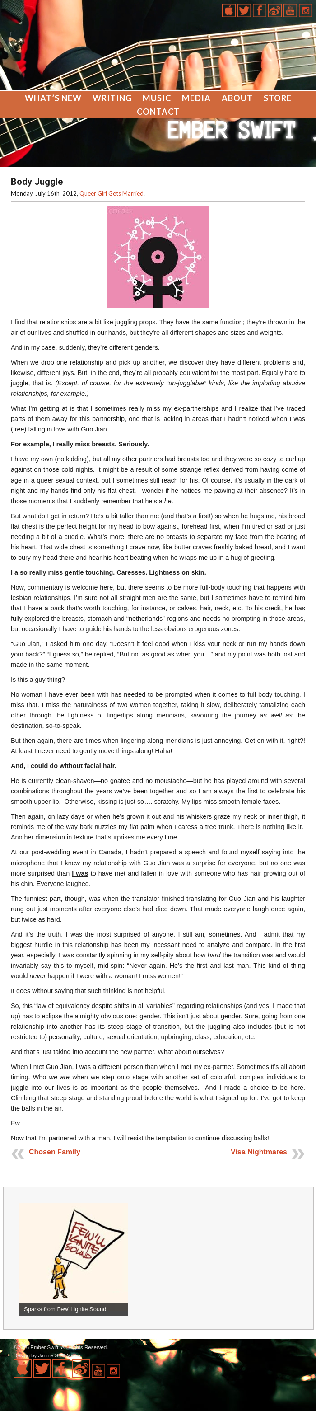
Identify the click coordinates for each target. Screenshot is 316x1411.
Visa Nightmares (259, 1152)
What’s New (53, 98)
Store (278, 98)
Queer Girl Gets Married (111, 193)
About (237, 98)
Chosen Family (54, 1152)
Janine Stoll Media (59, 1355)
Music (157, 98)
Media (196, 98)
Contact (158, 112)
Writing (112, 98)
